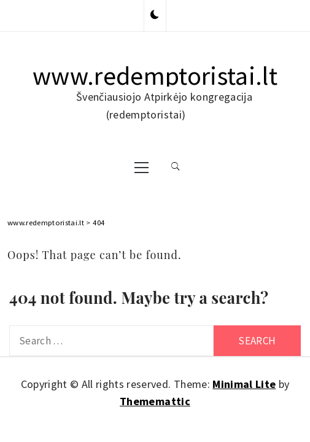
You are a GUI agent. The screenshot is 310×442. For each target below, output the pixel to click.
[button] (154, 15)
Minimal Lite (244, 384)
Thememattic (155, 401)
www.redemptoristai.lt (155, 75)
